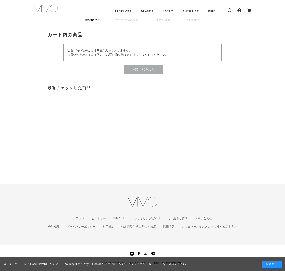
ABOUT (168, 11)
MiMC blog (120, 218)
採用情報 (169, 226)
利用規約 (108, 226)
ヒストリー (98, 218)
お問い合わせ (203, 218)
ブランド (79, 218)
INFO (211, 11)
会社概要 (54, 226)
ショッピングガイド (147, 218)
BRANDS (147, 11)
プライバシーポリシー (81, 226)
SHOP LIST (191, 11)
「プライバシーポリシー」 (145, 264)
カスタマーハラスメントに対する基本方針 (209, 226)
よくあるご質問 (177, 218)
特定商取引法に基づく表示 (138, 226)
